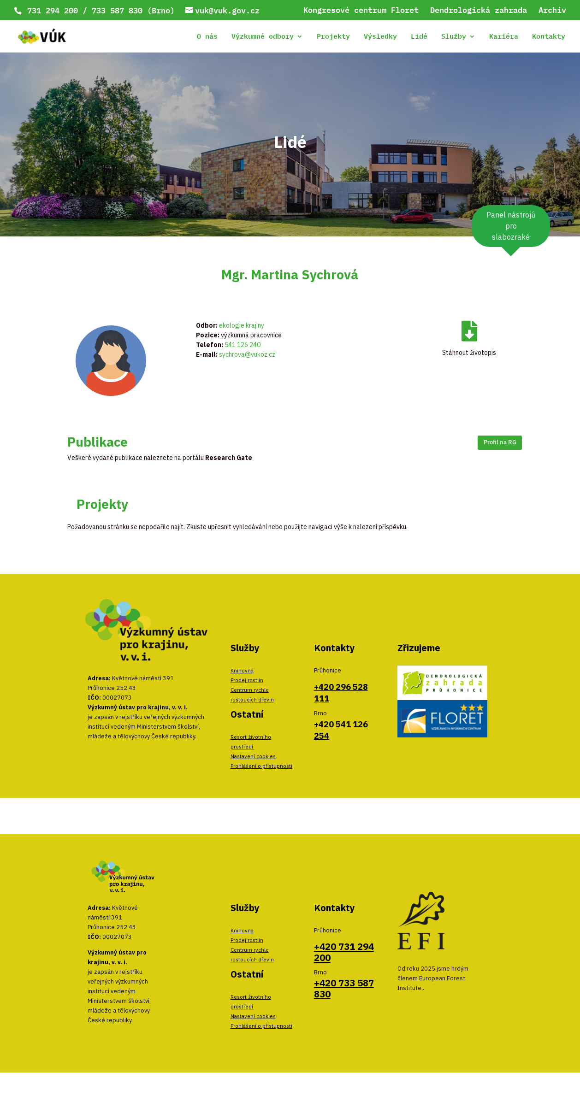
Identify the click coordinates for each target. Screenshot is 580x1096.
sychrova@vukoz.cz (247, 354)
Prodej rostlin (247, 680)
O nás (207, 37)
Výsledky (380, 37)
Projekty (333, 37)
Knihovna (242, 670)
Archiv (552, 11)
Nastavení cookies (253, 756)
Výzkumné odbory (262, 37)
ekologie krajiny (241, 325)
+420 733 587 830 (344, 988)
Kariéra (503, 37)
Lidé (419, 37)
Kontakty (548, 37)
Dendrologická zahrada (478, 11)
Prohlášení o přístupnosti (261, 765)
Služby (453, 37)
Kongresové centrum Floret (361, 11)
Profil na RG (500, 442)
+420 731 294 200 (344, 952)
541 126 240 (242, 345)
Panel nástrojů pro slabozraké (510, 226)
